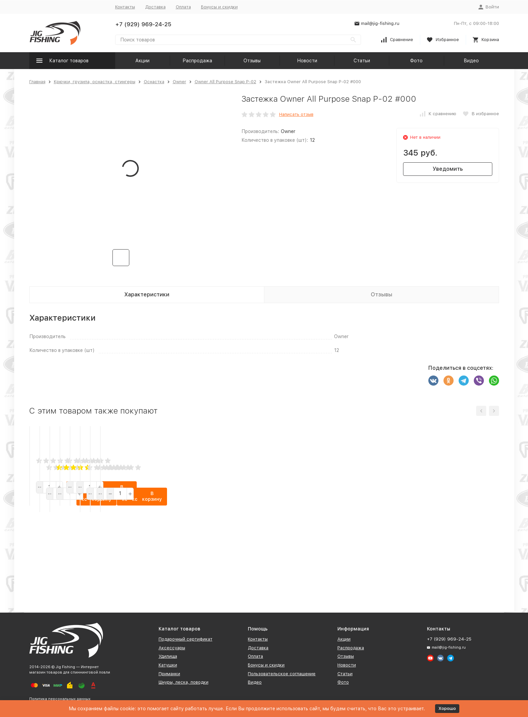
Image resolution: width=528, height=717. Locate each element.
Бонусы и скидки (219, 6)
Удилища (168, 656)
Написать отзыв (296, 114)
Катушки (168, 664)
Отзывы (252, 60)
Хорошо (447, 708)
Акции (142, 60)
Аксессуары (172, 647)
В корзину (87, 572)
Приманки (169, 673)
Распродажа (197, 60)
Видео (471, 60)
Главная (37, 81)
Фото (416, 60)
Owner (179, 81)
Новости (307, 60)
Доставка (155, 6)
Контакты (125, 6)
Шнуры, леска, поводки (183, 682)
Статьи (362, 60)
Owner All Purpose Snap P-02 (225, 81)
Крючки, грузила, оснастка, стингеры (94, 81)
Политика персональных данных (60, 699)
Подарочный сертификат (185, 639)
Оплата (183, 6)
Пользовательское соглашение (282, 673)
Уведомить (448, 169)
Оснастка (154, 81)
